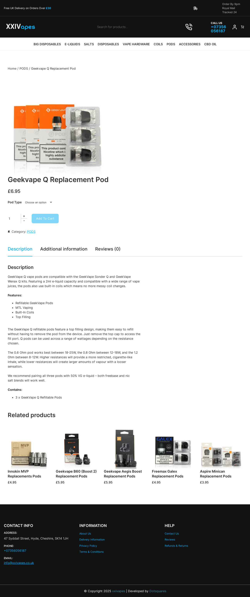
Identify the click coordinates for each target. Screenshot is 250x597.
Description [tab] (20, 248)
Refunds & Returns (176, 545)
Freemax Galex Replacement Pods (167, 473)
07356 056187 (218, 29)
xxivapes (118, 591)
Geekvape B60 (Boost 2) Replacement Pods (76, 473)
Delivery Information (92, 539)
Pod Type (15, 202)
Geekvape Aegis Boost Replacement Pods (123, 473)
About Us (85, 533)
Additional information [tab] (65, 248)
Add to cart (45, 218)
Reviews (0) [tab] (110, 248)
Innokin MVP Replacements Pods (24, 473)
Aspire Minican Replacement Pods (215, 473)
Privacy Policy (88, 545)
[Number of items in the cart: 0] (242, 27)
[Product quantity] (16, 218)
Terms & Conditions (91, 551)
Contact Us (172, 533)
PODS (23, 68)
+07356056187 (15, 551)
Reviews (170, 539)
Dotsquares (157, 591)
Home (12, 68)
